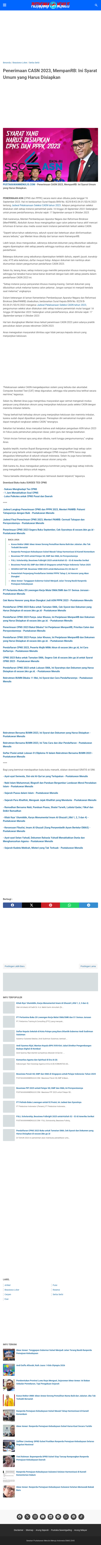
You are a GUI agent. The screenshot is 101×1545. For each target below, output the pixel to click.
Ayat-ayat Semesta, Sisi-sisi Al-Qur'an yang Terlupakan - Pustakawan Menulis (46, 776)
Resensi (56, 1290)
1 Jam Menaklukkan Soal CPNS (21, 492)
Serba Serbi (58, 1294)
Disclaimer (18, 1530)
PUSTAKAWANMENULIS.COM (19, 184)
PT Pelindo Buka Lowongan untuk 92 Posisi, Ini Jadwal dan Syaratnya (48, 1102)
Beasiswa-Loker (12, 1290)
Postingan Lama (88, 966)
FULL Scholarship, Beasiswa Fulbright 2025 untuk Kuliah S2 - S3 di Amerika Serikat (50, 560)
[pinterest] (50, 905)
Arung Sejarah (42, 1530)
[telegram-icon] (58, 1517)
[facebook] (12, 905)
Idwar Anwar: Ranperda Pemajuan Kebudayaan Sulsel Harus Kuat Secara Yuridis (54, 1426)
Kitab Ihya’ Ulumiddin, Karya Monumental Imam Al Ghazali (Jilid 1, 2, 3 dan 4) (52, 1003)
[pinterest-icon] (74, 1517)
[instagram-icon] (35, 1517)
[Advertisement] (50, 36)
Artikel (7, 1285)
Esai (6, 1299)
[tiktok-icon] (81, 1517)
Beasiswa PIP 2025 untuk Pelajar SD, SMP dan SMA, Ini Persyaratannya (44, 556)
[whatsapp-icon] (66, 1517)
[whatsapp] (69, 905)
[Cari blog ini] (96, 5)
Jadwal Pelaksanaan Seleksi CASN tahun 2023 (36, 205)
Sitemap (29, 1530)
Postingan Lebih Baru (15, 966)
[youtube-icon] (43, 1517)
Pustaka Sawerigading (61, 1530)
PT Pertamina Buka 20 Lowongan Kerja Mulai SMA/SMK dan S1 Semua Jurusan (53, 1017)
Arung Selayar (80, 1530)
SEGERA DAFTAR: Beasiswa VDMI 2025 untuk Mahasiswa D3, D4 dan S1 (44, 569)
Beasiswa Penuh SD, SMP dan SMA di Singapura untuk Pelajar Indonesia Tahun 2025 (51, 564)
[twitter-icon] (27, 1517)
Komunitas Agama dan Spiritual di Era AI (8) (36, 1060)
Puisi (55, 1285)
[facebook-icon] (20, 1517)
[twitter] (31, 905)
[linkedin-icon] (50, 1517)
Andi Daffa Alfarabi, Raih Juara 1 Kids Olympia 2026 (40, 1365)
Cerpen (8, 1294)
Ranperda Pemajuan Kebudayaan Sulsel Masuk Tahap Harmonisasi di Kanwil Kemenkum (53, 552)
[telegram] (88, 905)
